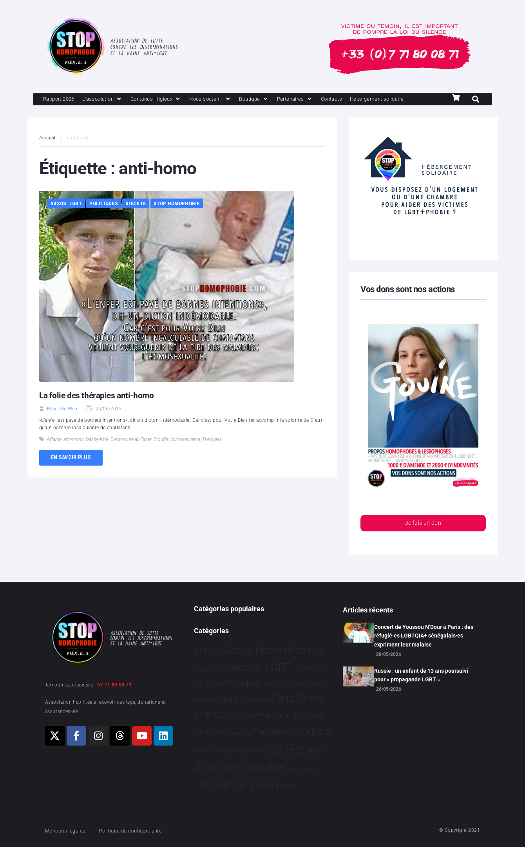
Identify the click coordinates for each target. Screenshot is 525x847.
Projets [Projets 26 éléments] (204, 751)
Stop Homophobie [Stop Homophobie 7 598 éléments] (239, 767)
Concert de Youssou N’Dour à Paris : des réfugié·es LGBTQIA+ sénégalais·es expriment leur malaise (423, 636)
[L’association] (109, 99)
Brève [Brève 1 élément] (199, 685)
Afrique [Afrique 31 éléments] (204, 669)
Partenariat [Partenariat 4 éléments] (239, 733)
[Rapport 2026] (61, 99)
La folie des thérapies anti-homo (98, 409)
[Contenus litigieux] (168, 99)
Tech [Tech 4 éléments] (291, 770)
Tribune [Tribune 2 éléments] (307, 770)
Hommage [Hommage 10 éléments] (240, 716)
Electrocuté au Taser (131, 453)
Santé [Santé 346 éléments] (255, 750)
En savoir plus (71, 471)
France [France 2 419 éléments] (209, 714)
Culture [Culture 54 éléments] (275, 684)
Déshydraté (97, 453)
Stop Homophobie (177, 217)
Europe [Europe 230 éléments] (220, 699)
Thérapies (212, 453)
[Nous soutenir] (229, 99)
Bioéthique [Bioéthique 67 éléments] (310, 669)
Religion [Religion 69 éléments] (229, 750)
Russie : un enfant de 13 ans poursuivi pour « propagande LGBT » (421, 675)
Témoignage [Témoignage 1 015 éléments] (221, 785)
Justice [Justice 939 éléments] (210, 731)
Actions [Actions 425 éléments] (209, 651)
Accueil (47, 152)
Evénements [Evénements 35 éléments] (253, 699)
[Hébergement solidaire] (74, 112)
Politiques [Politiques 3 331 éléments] (307, 731)
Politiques (103, 217)
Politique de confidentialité (141, 830)
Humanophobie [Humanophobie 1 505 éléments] (290, 715)
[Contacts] (362, 99)
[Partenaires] (321, 99)
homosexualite (185, 453)
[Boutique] (277, 99)
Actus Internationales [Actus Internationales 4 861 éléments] (275, 650)
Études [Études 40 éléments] (285, 786)
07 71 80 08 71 (114, 685)
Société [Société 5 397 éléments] (285, 749)
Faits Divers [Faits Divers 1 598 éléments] (298, 698)
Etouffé (161, 453)
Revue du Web (62, 423)
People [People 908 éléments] (268, 731)
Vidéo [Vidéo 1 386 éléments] (261, 785)
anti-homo (73, 453)
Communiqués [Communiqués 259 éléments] (234, 683)
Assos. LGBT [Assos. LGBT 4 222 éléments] (260, 667)
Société (135, 217)
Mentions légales (68, 830)
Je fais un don (423, 538)
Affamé (54, 453)
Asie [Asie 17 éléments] (222, 669)
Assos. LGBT (66, 217)
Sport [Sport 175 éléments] (316, 750)
